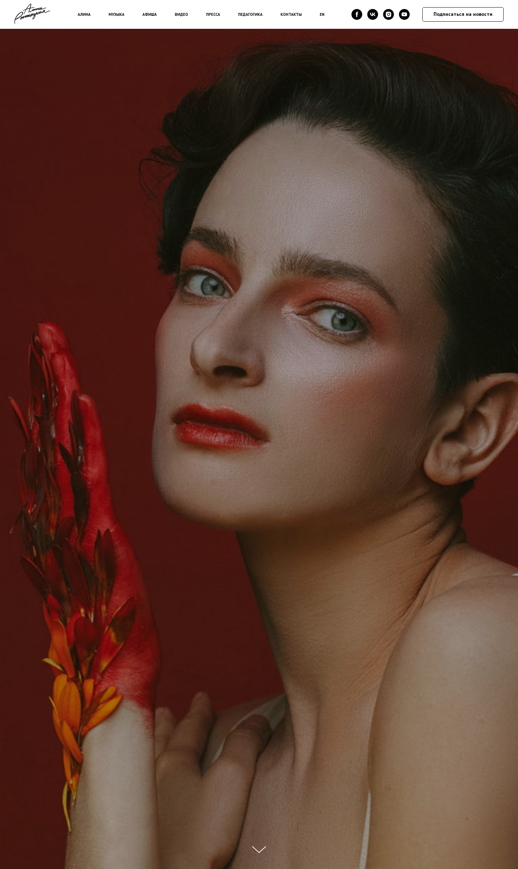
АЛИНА (84, 14)
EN (322, 14)
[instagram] (388, 14)
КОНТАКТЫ (291, 14)
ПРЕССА (213, 14)
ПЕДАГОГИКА (250, 14)
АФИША (149, 14)
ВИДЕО (181, 14)
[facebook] (356, 14)
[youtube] (404, 14)
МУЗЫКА (116, 14)
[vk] (372, 14)
